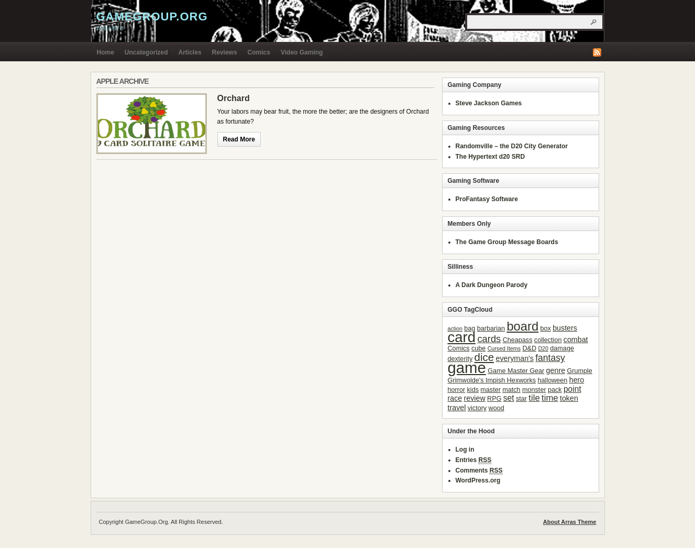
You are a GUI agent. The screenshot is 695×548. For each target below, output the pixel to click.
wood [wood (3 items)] (496, 408)
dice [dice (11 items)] (484, 357)
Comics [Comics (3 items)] (459, 348)
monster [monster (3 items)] (534, 389)
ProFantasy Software (487, 199)
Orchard (233, 98)
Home (105, 52)
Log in (465, 449)
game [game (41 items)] (467, 367)
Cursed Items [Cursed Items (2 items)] (504, 348)
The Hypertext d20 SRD (490, 156)
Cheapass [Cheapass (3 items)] (518, 340)
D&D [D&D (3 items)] (529, 348)
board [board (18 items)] (522, 326)
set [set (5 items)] (508, 397)
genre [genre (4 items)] (555, 370)
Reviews (224, 52)
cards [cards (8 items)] (489, 338)
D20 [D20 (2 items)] (543, 348)
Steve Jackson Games (489, 103)
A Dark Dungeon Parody (492, 285)
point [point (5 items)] (572, 389)
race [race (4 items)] (455, 398)
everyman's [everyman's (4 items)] (514, 358)
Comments (479, 471)
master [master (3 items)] (490, 389)
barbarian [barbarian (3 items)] (491, 328)
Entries (474, 460)
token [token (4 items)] (569, 398)
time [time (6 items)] (550, 398)
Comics (259, 52)
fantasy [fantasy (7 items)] (550, 358)
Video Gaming (302, 52)
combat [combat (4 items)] (576, 339)
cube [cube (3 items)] (478, 348)
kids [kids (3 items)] (473, 389)
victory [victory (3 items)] (477, 408)
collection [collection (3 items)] (548, 340)
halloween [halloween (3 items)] (553, 380)
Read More (239, 139)
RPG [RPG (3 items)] (494, 398)
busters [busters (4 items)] (565, 328)
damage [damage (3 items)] (562, 348)
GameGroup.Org (152, 16)
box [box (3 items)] (545, 328)
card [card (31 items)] (462, 337)
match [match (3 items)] (511, 389)
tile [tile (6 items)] (533, 398)
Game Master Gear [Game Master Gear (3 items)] (516, 371)
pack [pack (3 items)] (555, 389)
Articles (190, 52)
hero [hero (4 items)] (576, 380)
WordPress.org (478, 480)
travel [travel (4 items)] (457, 407)
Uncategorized (146, 52)
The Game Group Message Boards (507, 242)
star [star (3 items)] (521, 398)
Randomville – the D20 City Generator (512, 146)
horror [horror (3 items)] (457, 389)
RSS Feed (597, 52)
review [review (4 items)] (475, 398)
